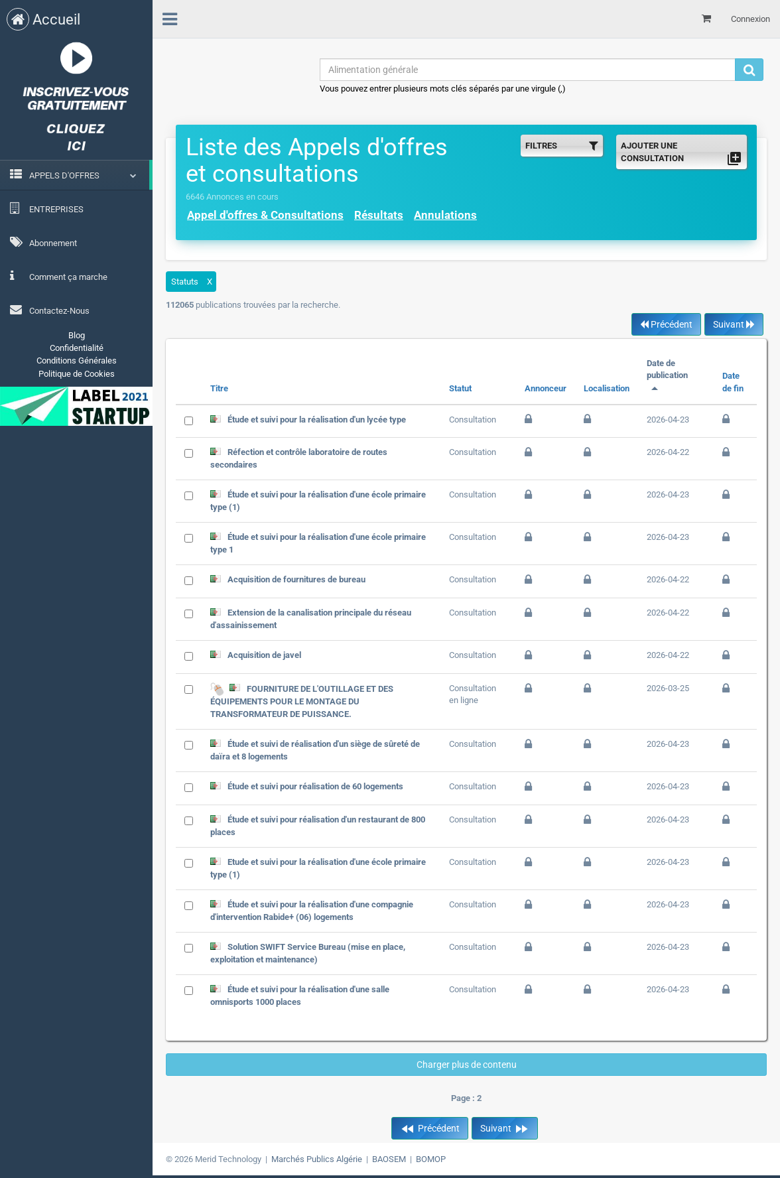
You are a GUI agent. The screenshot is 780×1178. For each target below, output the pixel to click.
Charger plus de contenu (467, 1064)
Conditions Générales (76, 360)
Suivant (734, 324)
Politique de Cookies (76, 374)
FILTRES (561, 145)
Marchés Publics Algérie (316, 1159)
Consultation (472, 420)
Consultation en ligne (472, 694)
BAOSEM (389, 1159)
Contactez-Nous (50, 310)
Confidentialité (76, 348)
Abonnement (43, 242)
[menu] (170, 17)
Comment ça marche (58, 276)
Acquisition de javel (264, 655)
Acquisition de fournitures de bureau (296, 579)
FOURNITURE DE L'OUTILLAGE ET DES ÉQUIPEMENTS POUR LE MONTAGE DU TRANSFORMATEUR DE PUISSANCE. (301, 700)
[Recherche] (749, 69)
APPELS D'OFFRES (64, 175)
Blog (76, 335)
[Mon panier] (706, 19)
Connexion (750, 19)
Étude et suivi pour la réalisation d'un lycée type (317, 420)
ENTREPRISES (47, 208)
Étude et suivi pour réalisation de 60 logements (315, 786)
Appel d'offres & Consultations (265, 215)
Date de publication (667, 375)
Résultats (378, 215)
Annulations (445, 215)
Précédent (666, 324)
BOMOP (431, 1159)
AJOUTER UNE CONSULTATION (681, 153)
